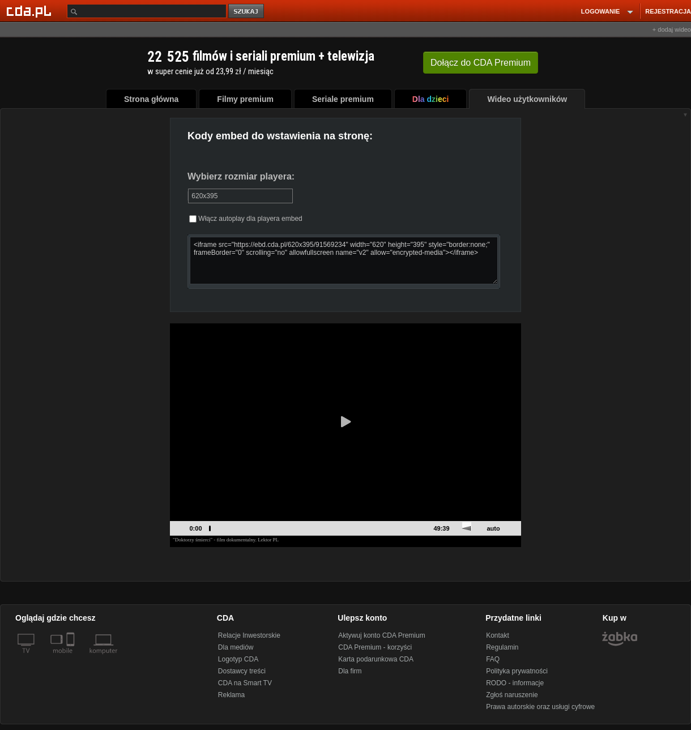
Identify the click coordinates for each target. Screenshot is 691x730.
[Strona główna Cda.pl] (30, 11)
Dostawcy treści (242, 671)
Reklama (231, 695)
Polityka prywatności (517, 671)
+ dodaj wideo (671, 29)
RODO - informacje (515, 683)
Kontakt (497, 635)
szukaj (247, 11)
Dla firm (349, 671)
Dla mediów (236, 647)
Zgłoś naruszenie (512, 695)
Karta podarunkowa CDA (375, 659)
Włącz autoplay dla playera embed (245, 219)
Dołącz (480, 62)
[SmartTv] (71, 657)
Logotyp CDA (238, 659)
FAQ (493, 659)
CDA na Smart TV (245, 683)
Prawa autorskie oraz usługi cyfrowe (540, 707)
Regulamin (502, 647)
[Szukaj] (147, 11)
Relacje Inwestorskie (249, 635)
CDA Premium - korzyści (375, 647)
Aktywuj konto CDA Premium (381, 635)
